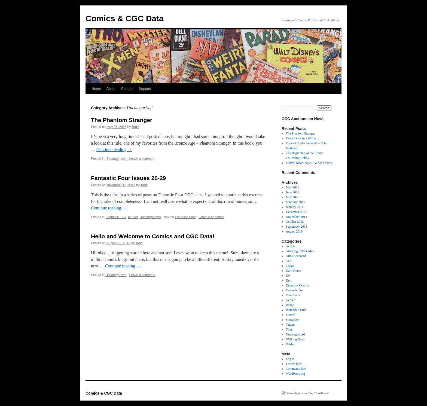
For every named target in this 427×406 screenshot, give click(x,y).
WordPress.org (295, 374)
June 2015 (292, 192)
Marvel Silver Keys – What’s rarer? (309, 163)
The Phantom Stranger (121, 120)
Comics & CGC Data (125, 18)
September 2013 (296, 226)
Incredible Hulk (296, 310)
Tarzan (290, 324)
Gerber (290, 300)
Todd (135, 127)
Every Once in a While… (302, 138)
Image (290, 305)
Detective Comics (297, 285)
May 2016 (292, 187)
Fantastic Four (115, 217)
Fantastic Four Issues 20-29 (128, 178)
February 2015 (295, 202)
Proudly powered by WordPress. (308, 393)
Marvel (133, 217)
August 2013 (294, 231)
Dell (289, 280)
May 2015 (292, 197)
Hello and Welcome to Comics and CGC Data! (153, 236)
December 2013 (296, 212)
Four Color (293, 295)
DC (288, 275)
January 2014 (294, 207)
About (111, 89)
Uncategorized (115, 159)
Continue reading (114, 149)
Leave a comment (142, 159)
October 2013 (295, 222)
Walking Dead (295, 339)
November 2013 (296, 217)
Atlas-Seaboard (296, 256)
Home (96, 89)
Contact (127, 89)
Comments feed (296, 369)
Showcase (292, 320)
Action (290, 246)
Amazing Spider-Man (300, 251)
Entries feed (294, 364)
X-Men (290, 344)
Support (145, 89)
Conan (290, 266)
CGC (289, 261)
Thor (289, 329)
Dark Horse (293, 271)
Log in (290, 359)
